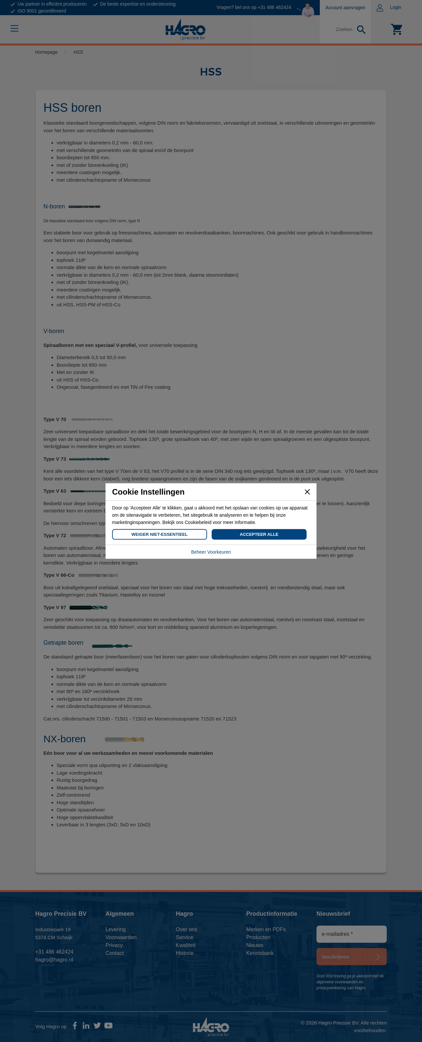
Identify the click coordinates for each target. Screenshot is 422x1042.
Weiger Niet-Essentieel (160, 534)
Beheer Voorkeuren (211, 552)
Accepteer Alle (259, 534)
